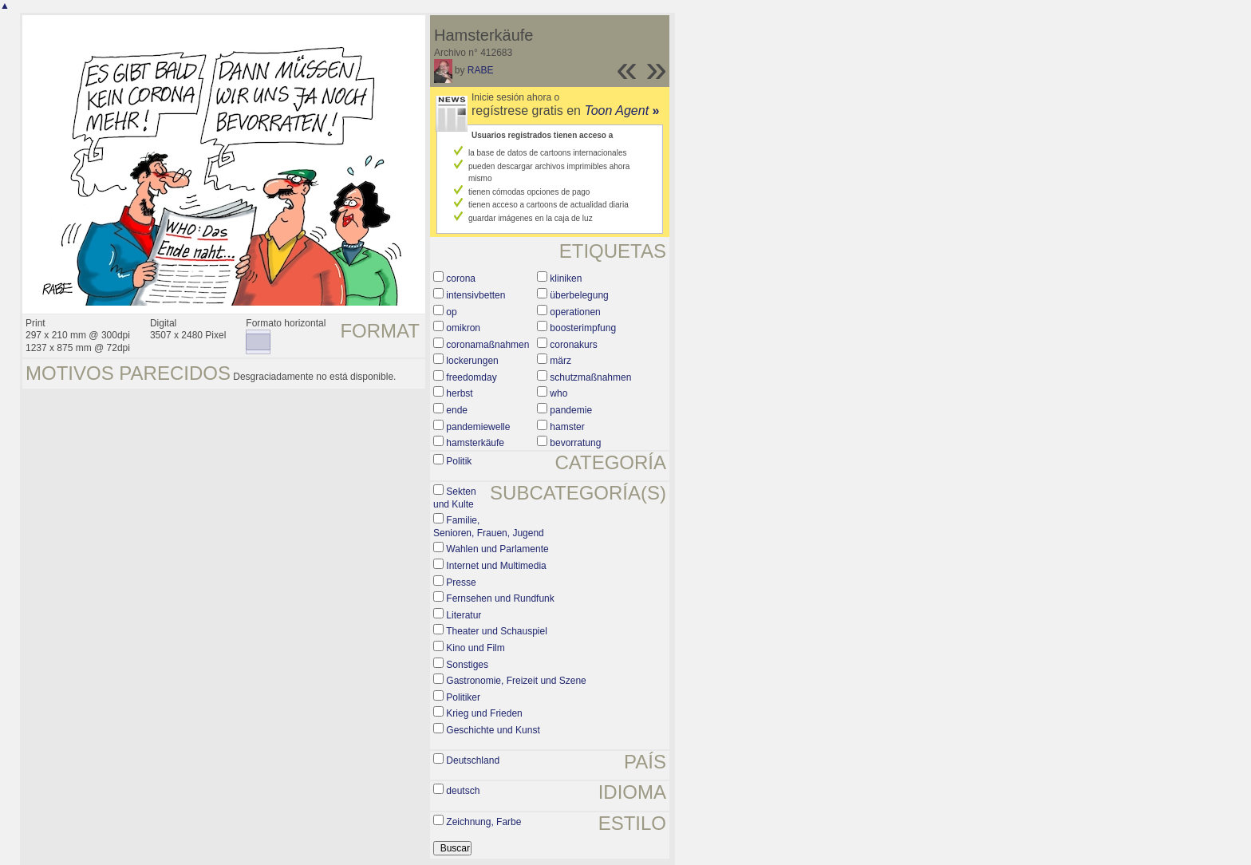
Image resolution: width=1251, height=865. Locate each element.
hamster (567, 426)
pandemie (571, 410)
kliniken (566, 278)
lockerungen (472, 360)
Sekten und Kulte (454, 498)
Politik (459, 461)
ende (457, 410)
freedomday (471, 377)
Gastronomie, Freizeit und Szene (516, 680)
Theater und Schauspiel (496, 631)
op (451, 312)
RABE (481, 70)
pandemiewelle (478, 426)
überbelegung (579, 295)
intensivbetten (475, 295)
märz (560, 360)
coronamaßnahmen (487, 344)
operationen (575, 312)
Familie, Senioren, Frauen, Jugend (488, 527)
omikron (463, 328)
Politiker (463, 697)
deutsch (462, 790)
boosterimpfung (583, 328)
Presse (461, 582)
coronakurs (573, 344)
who (558, 393)
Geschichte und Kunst (492, 730)
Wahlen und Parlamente (497, 549)
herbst (459, 393)
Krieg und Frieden (484, 713)
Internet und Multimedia (496, 565)
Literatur (463, 615)
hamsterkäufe (475, 442)
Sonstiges (467, 664)
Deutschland (472, 760)
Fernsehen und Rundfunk (500, 598)
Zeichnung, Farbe (483, 821)
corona (461, 278)
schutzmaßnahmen (590, 377)
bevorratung (575, 442)
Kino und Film (475, 648)
